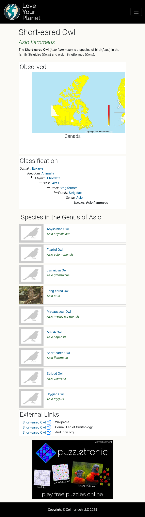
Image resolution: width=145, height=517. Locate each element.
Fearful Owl (55, 250)
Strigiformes (69, 188)
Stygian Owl (55, 394)
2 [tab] (76, 150)
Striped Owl (55, 374)
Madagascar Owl (59, 312)
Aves (55, 183)
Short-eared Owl (58, 353)
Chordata (53, 178)
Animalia (48, 173)
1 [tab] (69, 150)
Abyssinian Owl (58, 229)
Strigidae (75, 193)
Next (119, 104)
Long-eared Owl (58, 291)
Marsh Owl (54, 332)
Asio (79, 198)
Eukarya (37, 168)
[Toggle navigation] (136, 12)
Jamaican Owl (57, 270)
